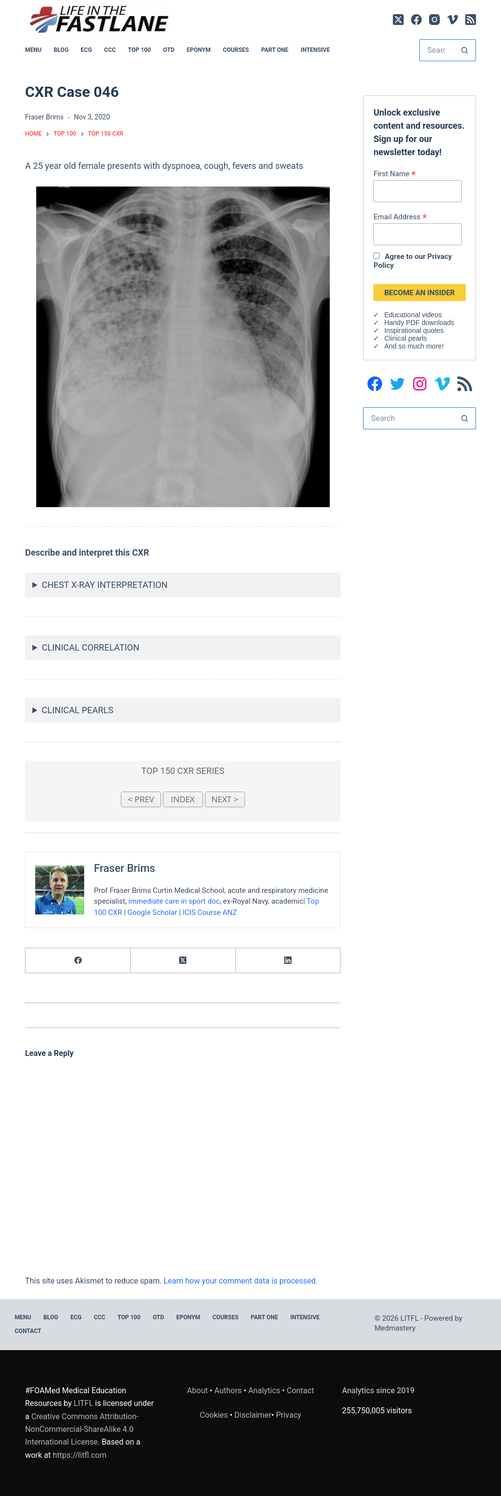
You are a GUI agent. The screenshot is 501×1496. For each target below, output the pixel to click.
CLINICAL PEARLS (77, 710)
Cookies (214, 1415)
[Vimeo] (452, 19)
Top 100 (139, 50)
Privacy (288, 1415)
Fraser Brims (124, 868)
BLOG (61, 50)
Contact (28, 1331)
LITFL (83, 1403)
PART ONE (275, 50)
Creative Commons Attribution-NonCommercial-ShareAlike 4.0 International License (81, 1429)
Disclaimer (252, 1415)
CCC (110, 50)
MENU (33, 50)
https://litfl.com (80, 1455)
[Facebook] (416, 19)
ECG (86, 50)
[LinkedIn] (288, 960)
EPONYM (198, 50)
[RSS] (470, 19)
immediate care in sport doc (174, 901)
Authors (228, 1390)
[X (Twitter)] (398, 19)
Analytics (264, 1390)
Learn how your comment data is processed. (240, 1281)
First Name (394, 173)
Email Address (400, 216)
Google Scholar (153, 912)
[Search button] (465, 50)
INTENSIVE (315, 50)
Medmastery (395, 1328)
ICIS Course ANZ (209, 912)
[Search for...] (436, 50)
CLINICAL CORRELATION (90, 647)
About (197, 1390)
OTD (168, 50)
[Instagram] (434, 19)
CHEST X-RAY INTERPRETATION (104, 585)
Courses (236, 50)
